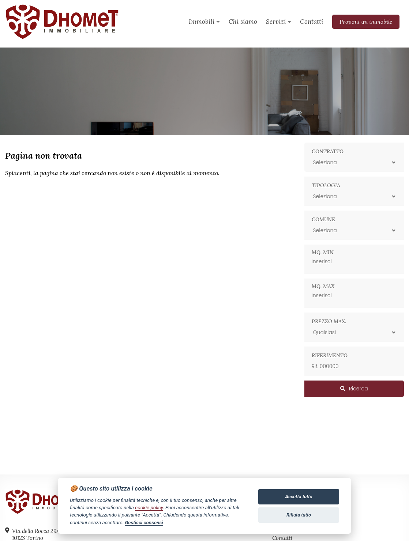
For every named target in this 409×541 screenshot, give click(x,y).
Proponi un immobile (365, 21)
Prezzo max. (329, 321)
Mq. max (323, 286)
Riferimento (330, 355)
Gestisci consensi (144, 522)
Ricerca (354, 388)
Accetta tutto (298, 496)
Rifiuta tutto (298, 515)
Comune (323, 219)
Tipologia (326, 185)
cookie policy (149, 507)
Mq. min (323, 252)
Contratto (328, 151)
